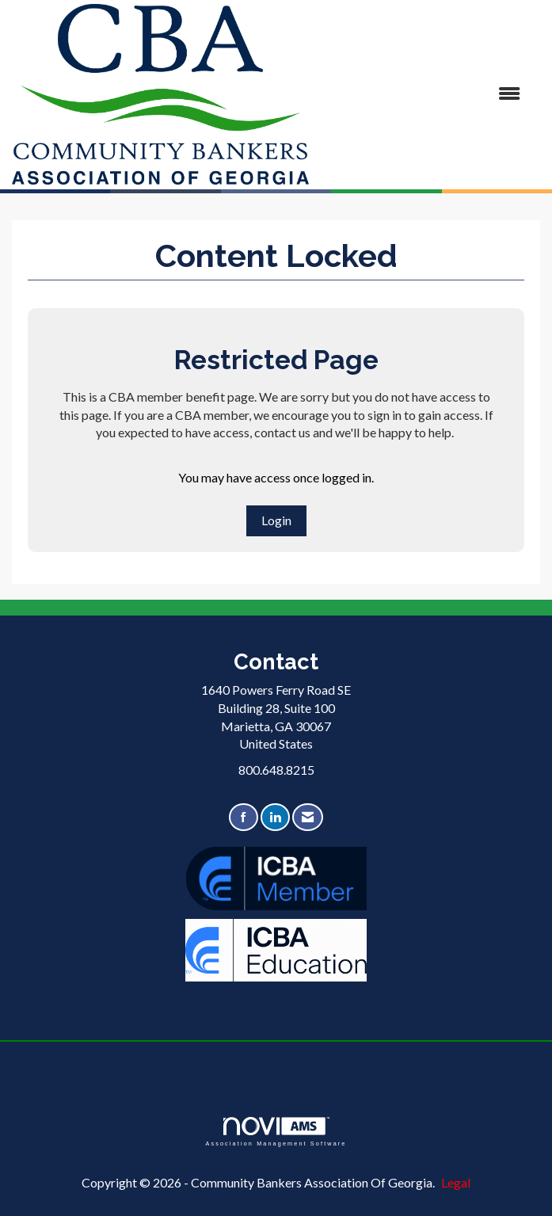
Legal (455, 1182)
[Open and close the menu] (422, 94)
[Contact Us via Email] (307, 817)
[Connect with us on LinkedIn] (275, 817)
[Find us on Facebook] (243, 817)
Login (276, 520)
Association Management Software (275, 1131)
